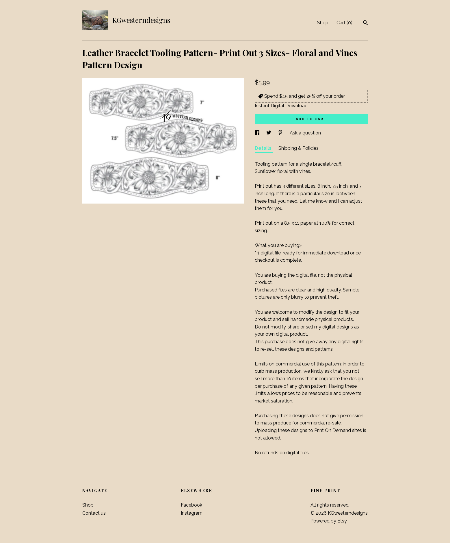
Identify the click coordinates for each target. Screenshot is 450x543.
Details (264, 148)
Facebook (191, 505)
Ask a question (305, 133)
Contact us (94, 513)
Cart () (344, 22)
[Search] (365, 23)
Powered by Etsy (328, 521)
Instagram (191, 513)
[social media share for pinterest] (281, 133)
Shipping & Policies (298, 148)
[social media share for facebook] (258, 133)
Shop (322, 22)
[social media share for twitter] (269, 133)
